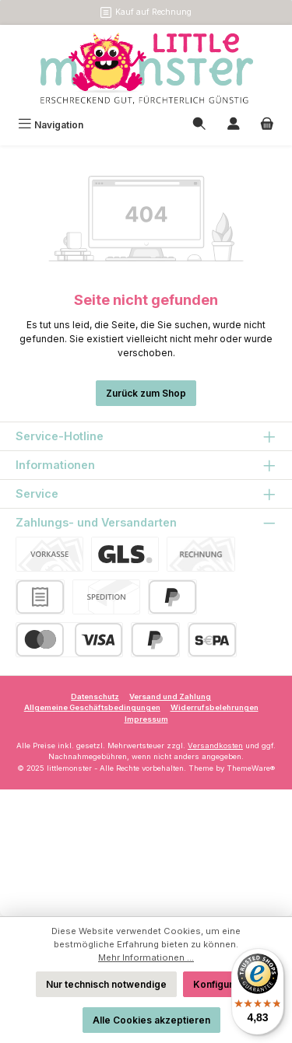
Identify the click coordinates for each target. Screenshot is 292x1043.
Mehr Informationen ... (146, 957)
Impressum (146, 719)
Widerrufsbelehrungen (215, 707)
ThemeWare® (251, 768)
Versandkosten (215, 745)
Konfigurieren (225, 984)
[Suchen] (199, 125)
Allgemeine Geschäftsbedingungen (92, 707)
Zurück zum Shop (146, 393)
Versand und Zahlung (170, 696)
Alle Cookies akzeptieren (151, 1020)
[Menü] (50, 125)
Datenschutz (95, 696)
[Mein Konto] (233, 125)
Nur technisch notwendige (106, 984)
